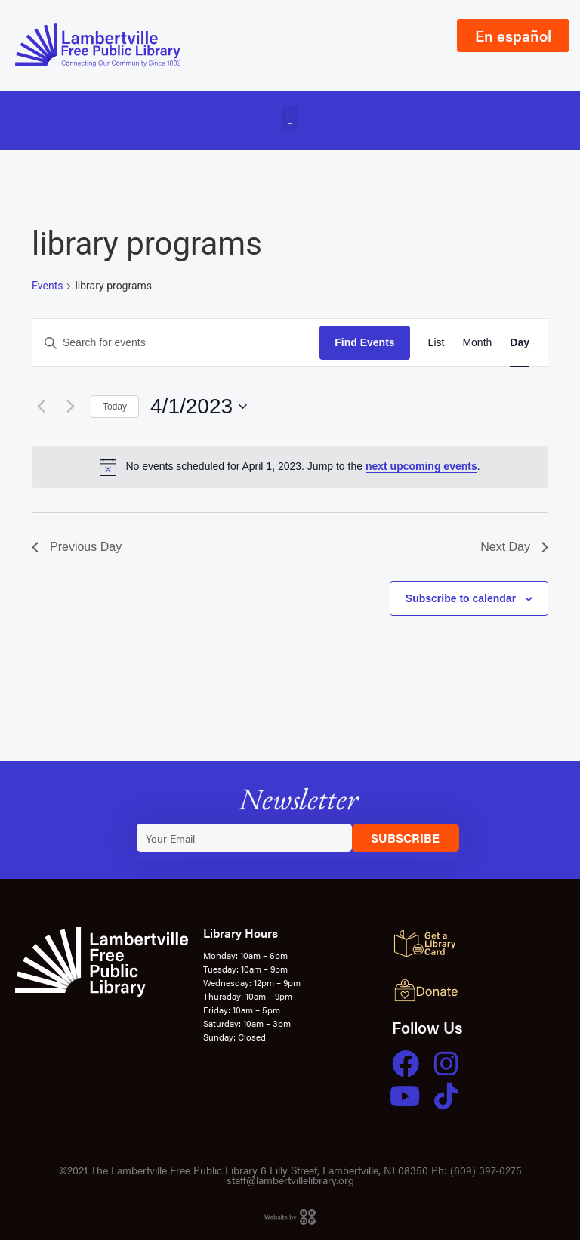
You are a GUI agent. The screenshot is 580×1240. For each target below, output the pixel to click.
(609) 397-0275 (486, 1169)
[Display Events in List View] (436, 342)
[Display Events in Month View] (477, 342)
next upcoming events (421, 466)
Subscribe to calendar (461, 598)
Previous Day (77, 546)
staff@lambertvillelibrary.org (290, 1179)
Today (115, 406)
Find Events (364, 342)
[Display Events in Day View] (519, 342)
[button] (289, 118)
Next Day (514, 546)
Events (47, 286)
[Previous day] (41, 406)
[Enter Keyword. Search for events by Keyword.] (175, 342)
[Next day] (70, 406)
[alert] (290, 467)
